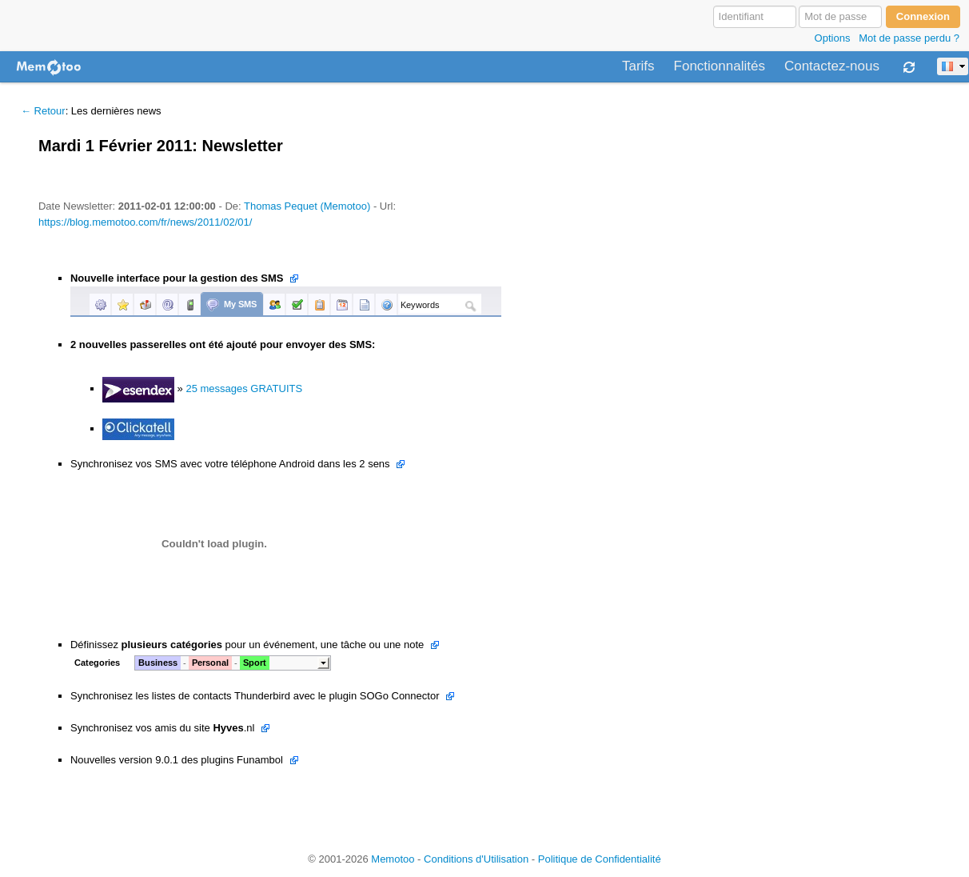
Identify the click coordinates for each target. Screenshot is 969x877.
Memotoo (392, 859)
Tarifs (638, 66)
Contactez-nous (831, 66)
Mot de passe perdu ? (909, 38)
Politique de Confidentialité (599, 859)
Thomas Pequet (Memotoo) (307, 206)
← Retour (43, 111)
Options (833, 38)
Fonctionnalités (719, 66)
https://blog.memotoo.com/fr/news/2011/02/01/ (145, 222)
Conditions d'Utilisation (476, 859)
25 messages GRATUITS (243, 388)
